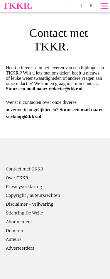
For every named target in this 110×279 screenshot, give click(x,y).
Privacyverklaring (24, 186)
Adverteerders (20, 248)
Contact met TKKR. (25, 169)
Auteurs (14, 239)
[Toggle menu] (104, 6)
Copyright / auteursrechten (33, 195)
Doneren (14, 230)
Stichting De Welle (24, 213)
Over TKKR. (17, 177)
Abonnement (19, 221)
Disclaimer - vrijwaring (29, 204)
